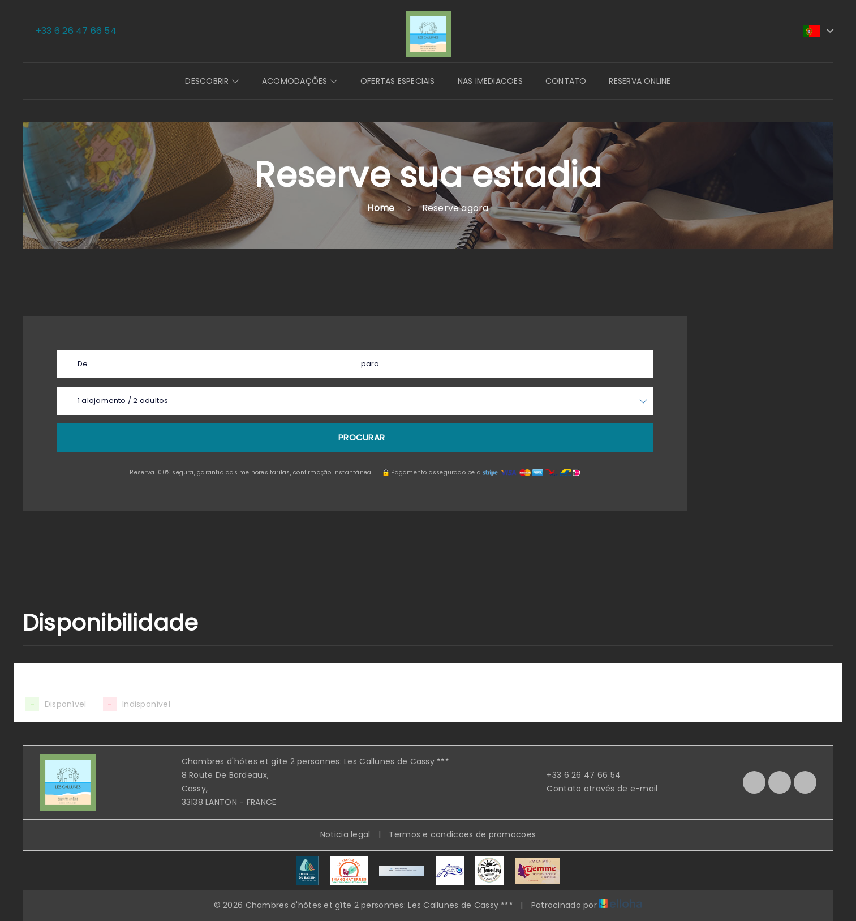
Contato (566, 81)
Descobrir (212, 81)
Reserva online (639, 81)
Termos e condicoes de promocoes (462, 834)
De (83, 363)
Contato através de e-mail (595, 788)
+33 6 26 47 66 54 (577, 775)
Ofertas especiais (397, 81)
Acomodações (300, 81)
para (370, 363)
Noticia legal (345, 834)
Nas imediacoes (490, 81)
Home (380, 208)
